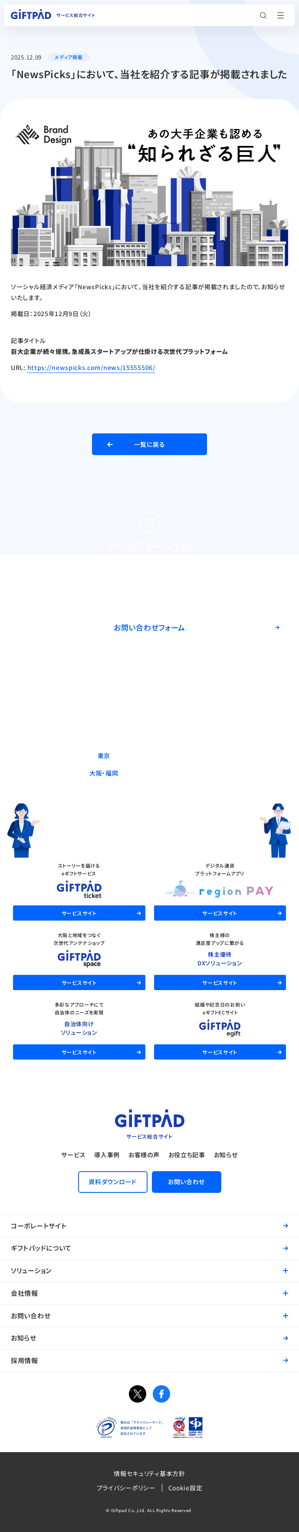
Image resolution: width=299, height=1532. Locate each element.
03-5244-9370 (168, 755)
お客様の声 (144, 1154)
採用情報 (24, 1360)
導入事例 (107, 1154)
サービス (73, 1154)
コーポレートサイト (38, 1225)
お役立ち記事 (186, 1154)
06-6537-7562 (168, 773)
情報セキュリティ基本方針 (149, 1473)
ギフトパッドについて (41, 1247)
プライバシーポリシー (126, 1488)
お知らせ (226, 1154)
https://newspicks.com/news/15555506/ (91, 367)
